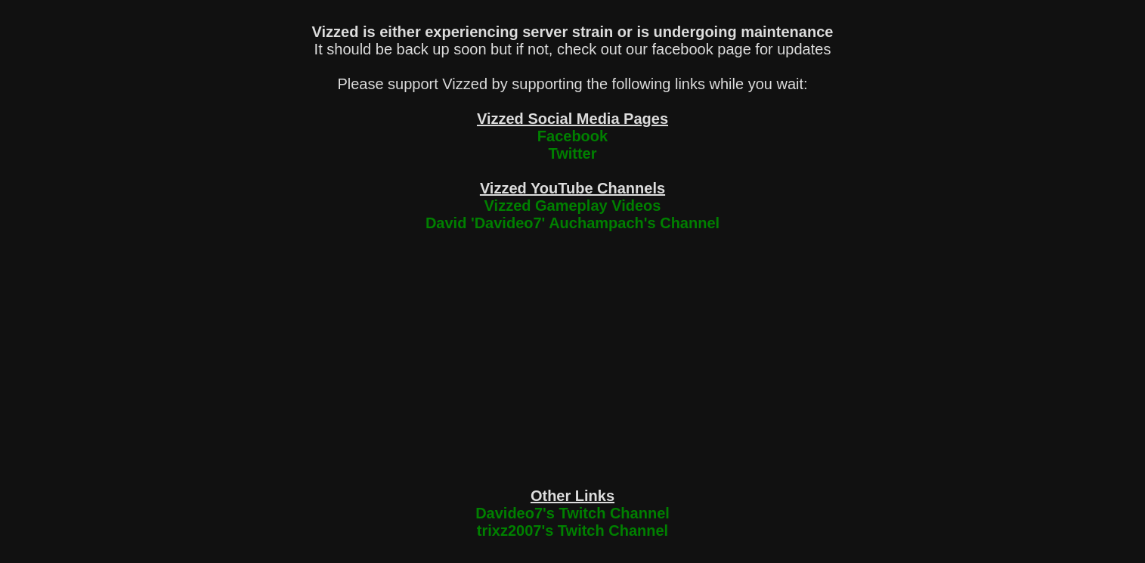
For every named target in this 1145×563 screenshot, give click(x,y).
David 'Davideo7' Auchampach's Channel (572, 223)
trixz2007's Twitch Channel (572, 530)
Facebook (572, 136)
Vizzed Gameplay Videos (572, 205)
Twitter (572, 153)
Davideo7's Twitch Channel (572, 513)
